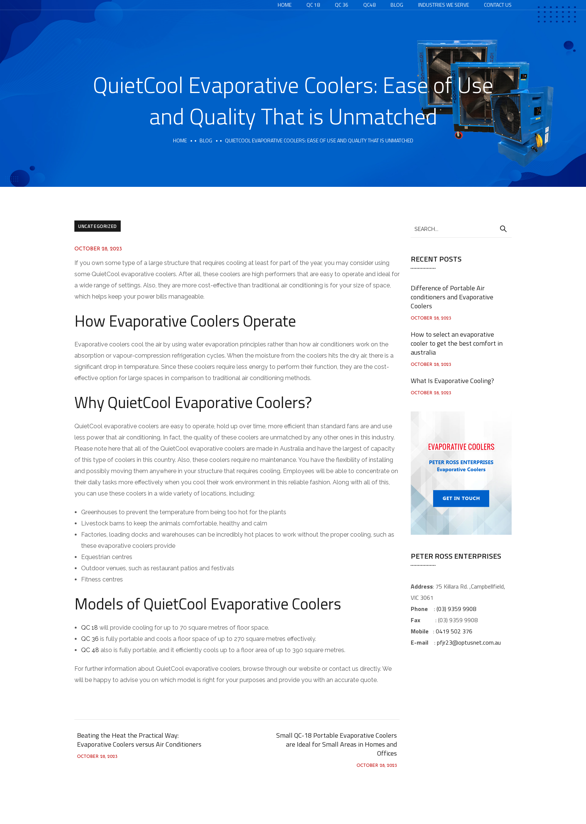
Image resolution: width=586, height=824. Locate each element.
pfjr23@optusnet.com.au (469, 642)
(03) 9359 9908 (456, 608)
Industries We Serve (443, 5)
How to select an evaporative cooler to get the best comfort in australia (457, 343)
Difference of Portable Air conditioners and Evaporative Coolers (452, 297)
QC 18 (313, 5)
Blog (397, 5)
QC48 (369, 5)
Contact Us (498, 5)
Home (285, 5)
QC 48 (90, 650)
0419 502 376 (454, 631)
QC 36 (341, 5)
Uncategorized (97, 226)
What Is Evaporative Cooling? (452, 381)
